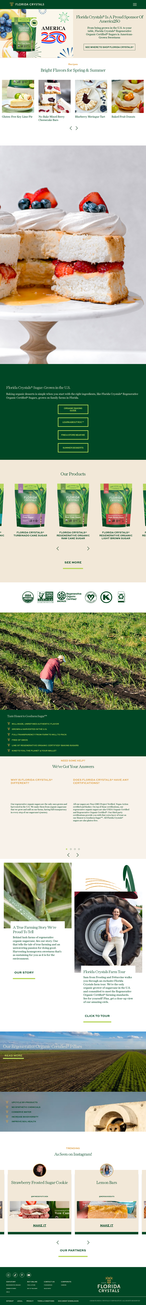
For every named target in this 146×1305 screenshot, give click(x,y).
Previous (71, 126)
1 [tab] (67, 849)
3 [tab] (75, 849)
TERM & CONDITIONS (45, 1301)
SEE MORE (73, 562)
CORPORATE (66, 1282)
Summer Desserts (73, 447)
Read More (13, 1055)
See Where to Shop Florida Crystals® (109, 46)
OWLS (8, 1291)
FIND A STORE (31, 1285)
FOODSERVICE (48, 1285)
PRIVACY (30, 1301)
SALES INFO (47, 1288)
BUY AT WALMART (32, 1288)
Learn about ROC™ (73, 422)
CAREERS (63, 1285)
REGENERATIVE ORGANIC (13, 1285)
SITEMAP (9, 1301)
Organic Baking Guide (73, 409)
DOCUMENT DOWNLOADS (68, 1301)
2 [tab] (71, 849)
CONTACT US (49, 1282)
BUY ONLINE (32, 1282)
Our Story (11, 1282)
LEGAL (19, 1301)
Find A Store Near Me (73, 434)
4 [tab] (79, 849)
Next (75, 126)
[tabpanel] (39, 796)
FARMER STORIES (11, 1288)
